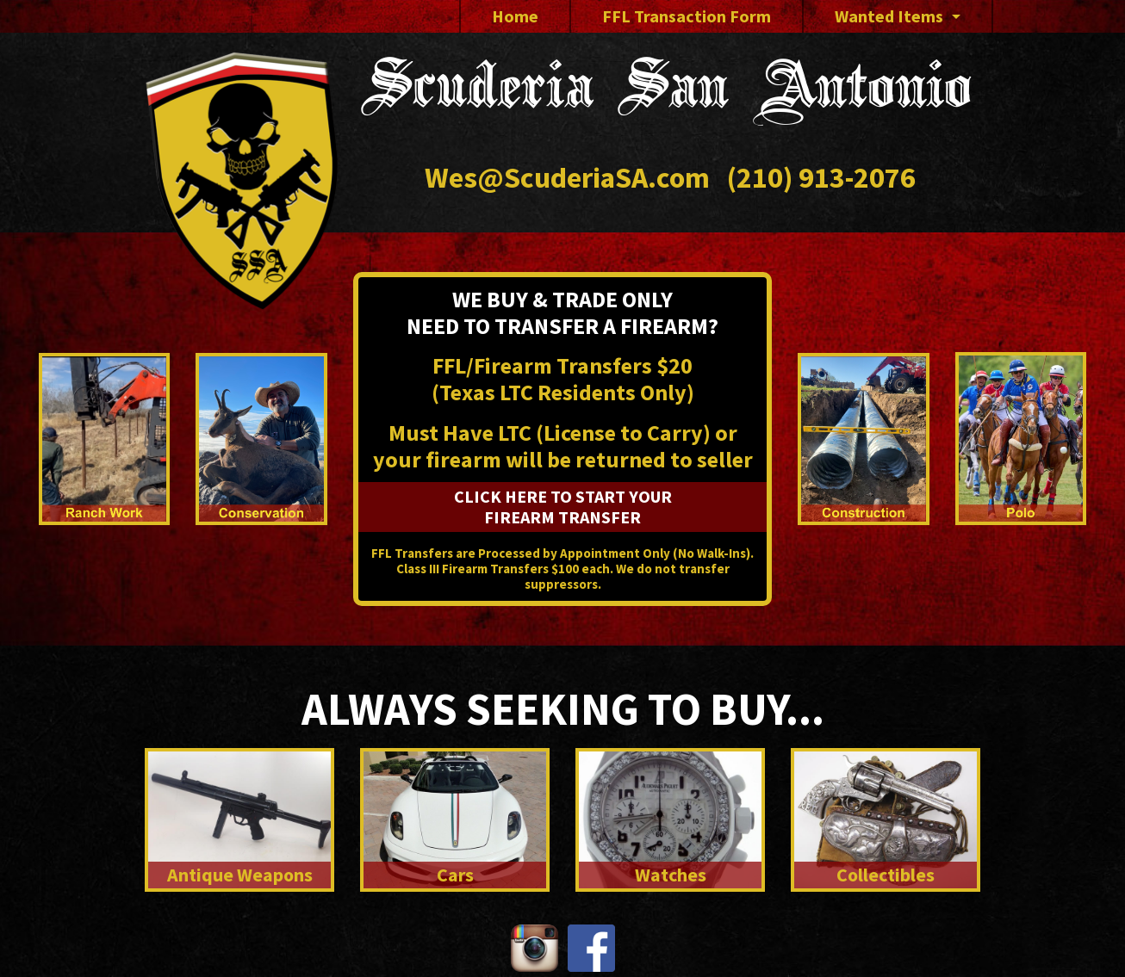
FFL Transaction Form (686, 16)
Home (515, 16)
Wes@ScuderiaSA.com (567, 177)
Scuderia (666, 92)
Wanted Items (889, 16)
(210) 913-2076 (821, 177)
